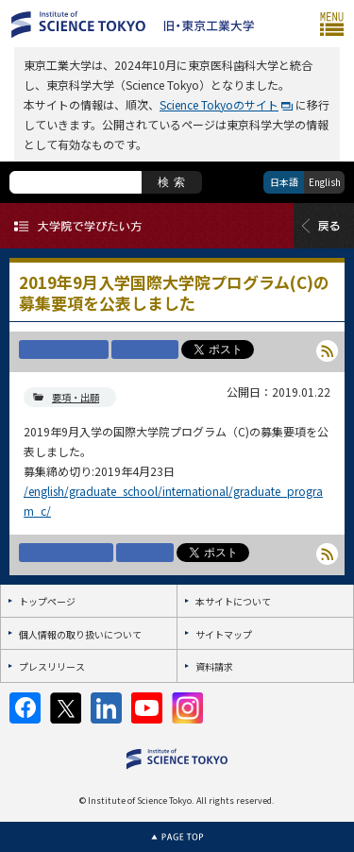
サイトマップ (223, 634)
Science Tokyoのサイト (219, 104)
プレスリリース (52, 666)
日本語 (284, 182)
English (325, 182)
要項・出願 (75, 397)
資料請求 (214, 666)
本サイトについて (233, 601)
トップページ (47, 601)
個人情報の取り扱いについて (80, 634)
